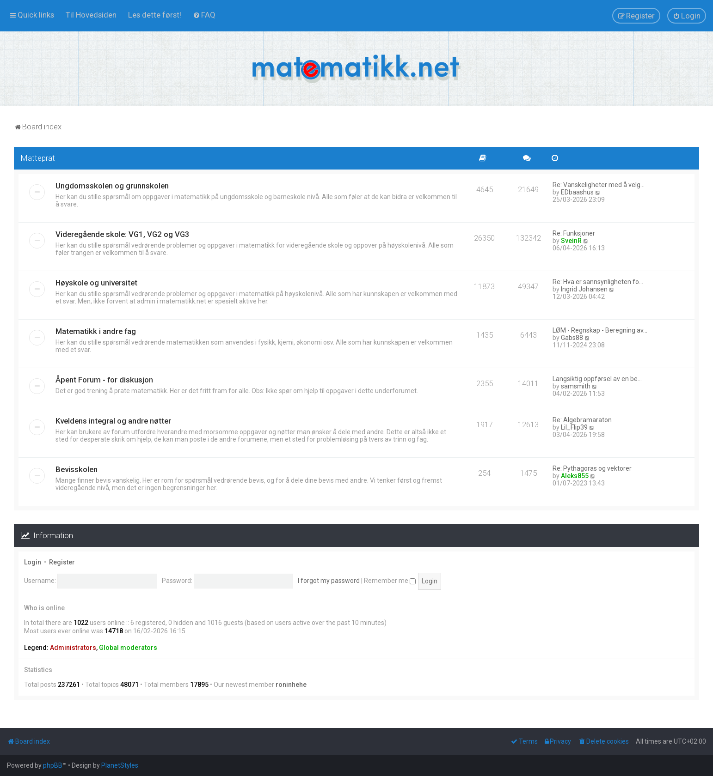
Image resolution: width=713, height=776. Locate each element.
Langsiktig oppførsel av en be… (597, 378)
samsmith (575, 386)
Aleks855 (575, 475)
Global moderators (128, 647)
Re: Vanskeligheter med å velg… (599, 184)
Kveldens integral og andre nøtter (113, 420)
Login (32, 562)
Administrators (73, 647)
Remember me (390, 580)
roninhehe (291, 684)
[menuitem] (91, 15)
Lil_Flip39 (574, 427)
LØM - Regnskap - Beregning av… (600, 330)
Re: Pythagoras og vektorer (592, 468)
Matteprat (38, 158)
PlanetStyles (119, 765)
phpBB (52, 765)
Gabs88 (572, 337)
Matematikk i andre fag (95, 331)
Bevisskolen (76, 469)
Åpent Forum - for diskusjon (104, 379)
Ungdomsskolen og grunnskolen (112, 185)
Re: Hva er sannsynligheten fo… (598, 281)
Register (62, 562)
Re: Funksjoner (574, 233)
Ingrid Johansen (584, 289)
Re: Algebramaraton (582, 420)
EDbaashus (577, 192)
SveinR (571, 240)
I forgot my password (329, 580)
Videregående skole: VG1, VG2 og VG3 (122, 234)
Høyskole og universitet (96, 282)
